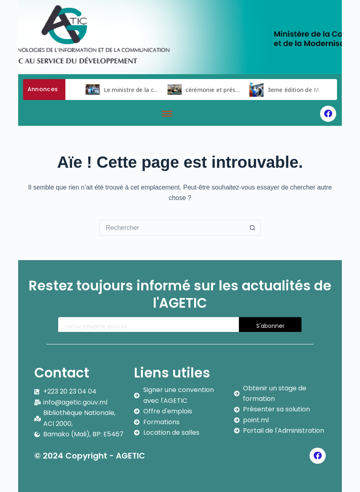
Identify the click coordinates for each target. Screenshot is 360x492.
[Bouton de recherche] (253, 228)
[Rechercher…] (172, 228)
